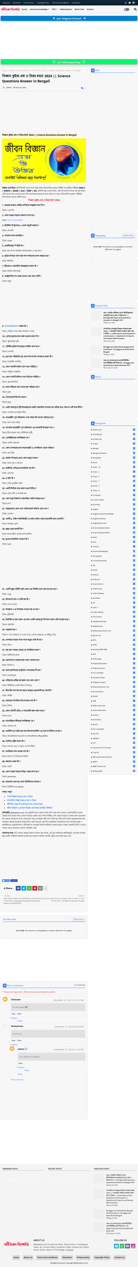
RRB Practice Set (114, 705)
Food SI (114, 546)
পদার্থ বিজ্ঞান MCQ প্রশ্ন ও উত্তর (19, 796)
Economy (114, 504)
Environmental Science (114, 528)
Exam (114, 537)
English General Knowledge (114, 514)
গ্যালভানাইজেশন (11, 326)
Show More (128, 235)
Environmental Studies (114, 532)
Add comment (17, 1079)
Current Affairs (114, 500)
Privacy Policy (29, 3)
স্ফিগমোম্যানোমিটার (15, 220)
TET (114, 743)
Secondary (114, 719)
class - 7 (114, 481)
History (114, 574)
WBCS (114, 761)
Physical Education (114, 663)
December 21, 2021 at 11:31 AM (69, 1000)
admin (21, 1049)
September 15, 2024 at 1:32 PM (69, 1049)
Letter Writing (114, 612)
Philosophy (114, 659)
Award (114, 443)
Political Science (114, 668)
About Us (6, 3)
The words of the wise (114, 747)
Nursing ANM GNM (114, 649)
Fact (114, 542)
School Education (114, 710)
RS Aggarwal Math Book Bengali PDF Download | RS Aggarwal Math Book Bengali (118, 349)
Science (90, 9)
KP (114, 603)
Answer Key (114, 439)
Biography (114, 457)
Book (114, 462)
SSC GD (114, 733)
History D (114, 579)
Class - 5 (114, 476)
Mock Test (79, 9)
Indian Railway (114, 593)
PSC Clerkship (114, 673)
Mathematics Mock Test (114, 631)
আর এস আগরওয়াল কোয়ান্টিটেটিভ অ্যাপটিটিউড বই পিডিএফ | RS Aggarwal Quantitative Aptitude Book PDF (118, 362)
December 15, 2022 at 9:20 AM (69, 1026)
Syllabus (114, 738)
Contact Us (119, 1257)
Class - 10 (114, 467)
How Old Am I (114, 584)
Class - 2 (114, 472)
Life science (114, 616)
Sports (114, 724)
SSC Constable (114, 729)
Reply (13, 1014)
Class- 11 (114, 486)
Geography (114, 556)
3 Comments (79, 985)
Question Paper (114, 677)
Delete (19, 1014)
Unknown (16, 999)
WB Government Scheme (114, 757)
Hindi (114, 570)
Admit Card (114, 430)
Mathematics (66, 9)
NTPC (114, 645)
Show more (78, 919)
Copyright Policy (43, 3)
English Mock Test (114, 523)
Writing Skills (114, 771)
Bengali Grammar (114, 453)
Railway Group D (114, 682)
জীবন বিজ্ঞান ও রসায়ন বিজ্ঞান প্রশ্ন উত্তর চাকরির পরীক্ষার (29, 807)
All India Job (114, 434)
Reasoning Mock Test (114, 687)
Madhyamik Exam (114, 621)
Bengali (114, 448)
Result (114, 696)
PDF (54, 9)
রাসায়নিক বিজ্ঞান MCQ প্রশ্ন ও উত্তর (21, 800)
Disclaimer (17, 3)
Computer (114, 495)
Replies (14, 1018)
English (114, 509)
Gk (114, 565)
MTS (114, 640)
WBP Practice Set (114, 766)
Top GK (114, 752)
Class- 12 (114, 490)
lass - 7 (114, 607)
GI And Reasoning (114, 560)
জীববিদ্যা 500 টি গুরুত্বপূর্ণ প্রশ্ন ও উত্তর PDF (25, 804)
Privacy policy (83, 1257)
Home (24, 9)
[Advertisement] (69, 40)
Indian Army (114, 588)
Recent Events (114, 691)
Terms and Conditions (60, 3)
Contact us (76, 3)
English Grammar (114, 518)
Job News (114, 598)
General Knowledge (39, 9)
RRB (114, 701)
